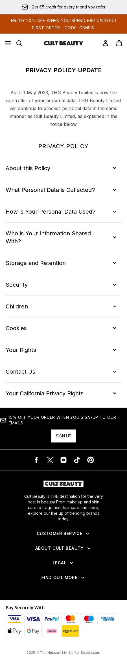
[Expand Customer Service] (63, 533)
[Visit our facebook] (36, 460)
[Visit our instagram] (63, 460)
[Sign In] (105, 43)
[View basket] (119, 43)
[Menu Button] (8, 43)
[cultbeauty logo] (63, 43)
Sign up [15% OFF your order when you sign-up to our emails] (63, 435)
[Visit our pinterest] (90, 460)
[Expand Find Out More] (63, 577)
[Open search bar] (19, 43)
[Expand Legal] (63, 563)
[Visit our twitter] (50, 460)
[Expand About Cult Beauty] (63, 548)
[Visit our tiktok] (77, 460)
